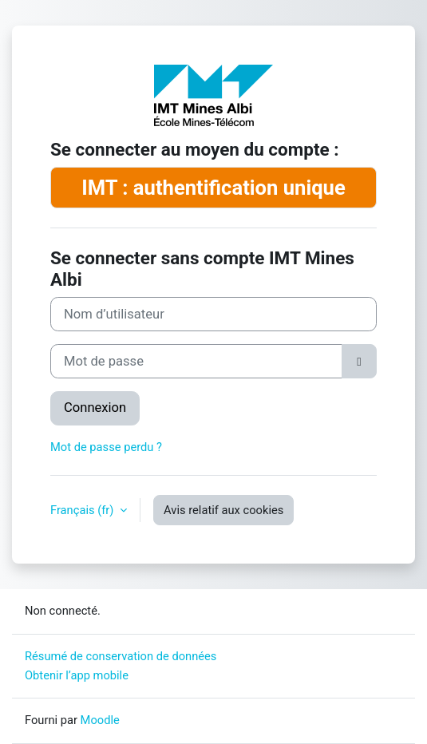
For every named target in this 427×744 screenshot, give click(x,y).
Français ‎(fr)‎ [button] (83, 510)
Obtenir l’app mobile (76, 675)
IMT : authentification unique (213, 188)
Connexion (95, 407)
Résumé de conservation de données (120, 656)
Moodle (100, 720)
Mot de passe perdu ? (106, 447)
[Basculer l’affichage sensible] (359, 361)
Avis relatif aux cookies (223, 510)
